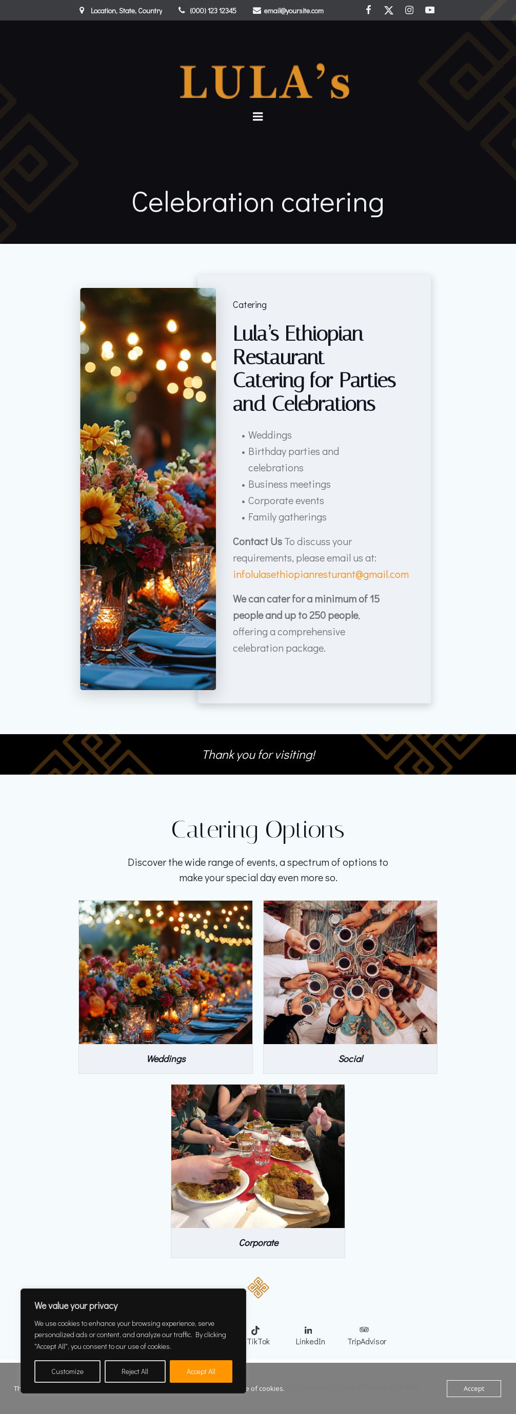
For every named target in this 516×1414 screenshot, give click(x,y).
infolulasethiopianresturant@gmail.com (321, 573)
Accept (474, 1388)
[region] (133, 1341)
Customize (67, 1371)
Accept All (201, 1371)
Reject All (135, 1371)
